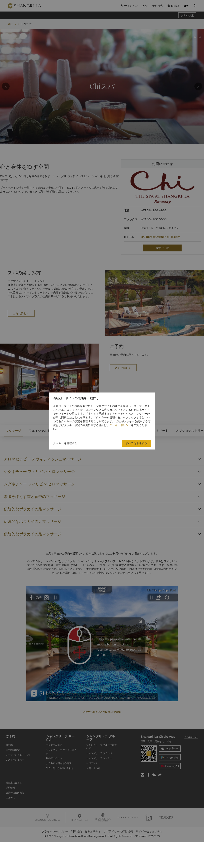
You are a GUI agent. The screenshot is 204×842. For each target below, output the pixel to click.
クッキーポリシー (120, 425)
